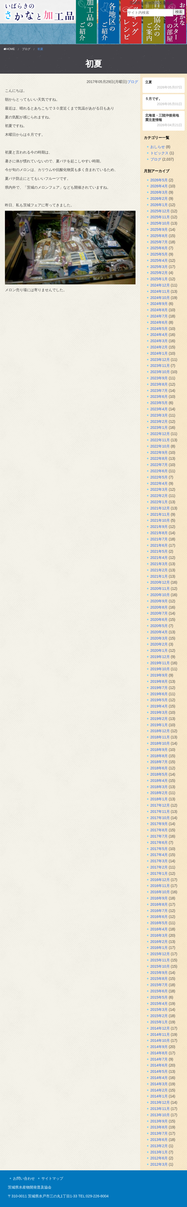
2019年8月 (159, 681)
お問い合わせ (24, 1178)
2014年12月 (160, 1028)
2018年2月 (159, 793)
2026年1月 (159, 205)
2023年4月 (159, 409)
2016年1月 (159, 948)
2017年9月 (159, 824)
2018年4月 (159, 780)
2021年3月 (159, 564)
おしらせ (157, 147)
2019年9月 (159, 675)
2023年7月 (159, 390)
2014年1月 (159, 1096)
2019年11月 (160, 663)
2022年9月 (159, 452)
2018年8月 (159, 756)
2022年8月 (159, 458)
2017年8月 (159, 830)
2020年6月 (159, 619)
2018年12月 (160, 731)
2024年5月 (159, 329)
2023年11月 (160, 365)
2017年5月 (159, 849)
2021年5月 (159, 551)
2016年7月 (159, 911)
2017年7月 (159, 836)
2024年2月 (159, 347)
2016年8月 (159, 904)
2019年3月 (159, 712)
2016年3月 (159, 935)
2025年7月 (159, 242)
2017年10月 (160, 818)
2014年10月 (160, 1040)
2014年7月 (159, 1059)
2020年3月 (159, 638)
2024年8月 (159, 310)
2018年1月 (159, 799)
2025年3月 (159, 267)
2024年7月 (159, 316)
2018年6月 (159, 768)
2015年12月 (160, 954)
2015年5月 (159, 997)
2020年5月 (159, 626)
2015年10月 (160, 966)
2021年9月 (159, 527)
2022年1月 (159, 502)
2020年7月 (159, 613)
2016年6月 (159, 917)
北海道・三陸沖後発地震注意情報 (164, 121)
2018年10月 (160, 743)
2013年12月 (160, 1102)
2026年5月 (159, 180)
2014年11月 (160, 1034)
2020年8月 (159, 607)
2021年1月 (159, 576)
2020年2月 (159, 644)
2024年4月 (159, 335)
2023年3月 (159, 415)
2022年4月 (159, 483)
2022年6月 (159, 471)
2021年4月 (159, 557)
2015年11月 (160, 960)
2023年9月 (159, 378)
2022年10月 (160, 446)
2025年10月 (160, 223)
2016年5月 (159, 923)
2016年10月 (160, 892)
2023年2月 (159, 421)
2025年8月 (159, 236)
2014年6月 (159, 1065)
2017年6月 (159, 842)
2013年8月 (159, 1127)
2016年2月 (159, 942)
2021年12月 (160, 508)
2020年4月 (159, 632)
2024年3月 (159, 341)
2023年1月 (159, 427)
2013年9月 (159, 1121)
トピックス (159, 153)
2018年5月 (159, 774)
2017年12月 (160, 805)
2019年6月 (159, 694)
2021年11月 (160, 514)
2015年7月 (159, 985)
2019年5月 (159, 700)
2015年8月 (159, 978)
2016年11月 (160, 886)
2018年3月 (159, 787)
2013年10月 (160, 1115)
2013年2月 (159, 1146)
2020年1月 (159, 650)
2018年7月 (159, 762)
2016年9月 (159, 898)
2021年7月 (159, 539)
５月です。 (164, 102)
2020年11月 (160, 588)
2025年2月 (159, 273)
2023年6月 (159, 396)
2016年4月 (159, 929)
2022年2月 (159, 496)
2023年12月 (160, 359)
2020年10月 (160, 595)
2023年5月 (159, 403)
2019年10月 (160, 669)
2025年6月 (159, 248)
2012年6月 (159, 1158)
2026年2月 (159, 198)
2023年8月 (159, 384)
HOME (9, 48)
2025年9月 (159, 229)
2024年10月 (160, 298)
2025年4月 (159, 260)
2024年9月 (159, 304)
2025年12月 (160, 211)
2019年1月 (159, 725)
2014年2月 (159, 1090)
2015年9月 (159, 972)
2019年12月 (160, 657)
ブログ (26, 48)
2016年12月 (160, 880)
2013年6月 (159, 1140)
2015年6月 (159, 991)
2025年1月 (159, 279)
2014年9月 (159, 1047)
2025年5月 (159, 254)
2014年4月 (159, 1078)
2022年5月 (159, 477)
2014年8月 (159, 1053)
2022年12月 (160, 434)
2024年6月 (159, 322)
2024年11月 (160, 291)
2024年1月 (159, 353)
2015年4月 (159, 1003)
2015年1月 (159, 1022)
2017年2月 (159, 867)
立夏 (164, 85)
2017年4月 (159, 855)
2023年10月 (160, 372)
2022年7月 (159, 465)
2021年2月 (159, 570)
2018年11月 (160, 737)
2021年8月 (159, 533)
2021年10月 (160, 520)
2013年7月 (159, 1133)
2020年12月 (160, 582)
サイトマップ (52, 1178)
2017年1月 (159, 873)
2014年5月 (159, 1071)
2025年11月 (160, 217)
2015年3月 (159, 1009)
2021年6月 (159, 545)
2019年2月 (159, 719)
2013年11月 (160, 1109)
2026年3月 (159, 192)
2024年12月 (160, 285)
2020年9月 (159, 601)
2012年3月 (159, 1164)
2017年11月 (160, 811)
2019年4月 (159, 706)
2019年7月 (159, 688)
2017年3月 (159, 861)
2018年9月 (159, 750)
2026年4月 (159, 186)
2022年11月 (160, 440)
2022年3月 (159, 489)
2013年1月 (159, 1152)
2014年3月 (159, 1084)
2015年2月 (159, 1016)
